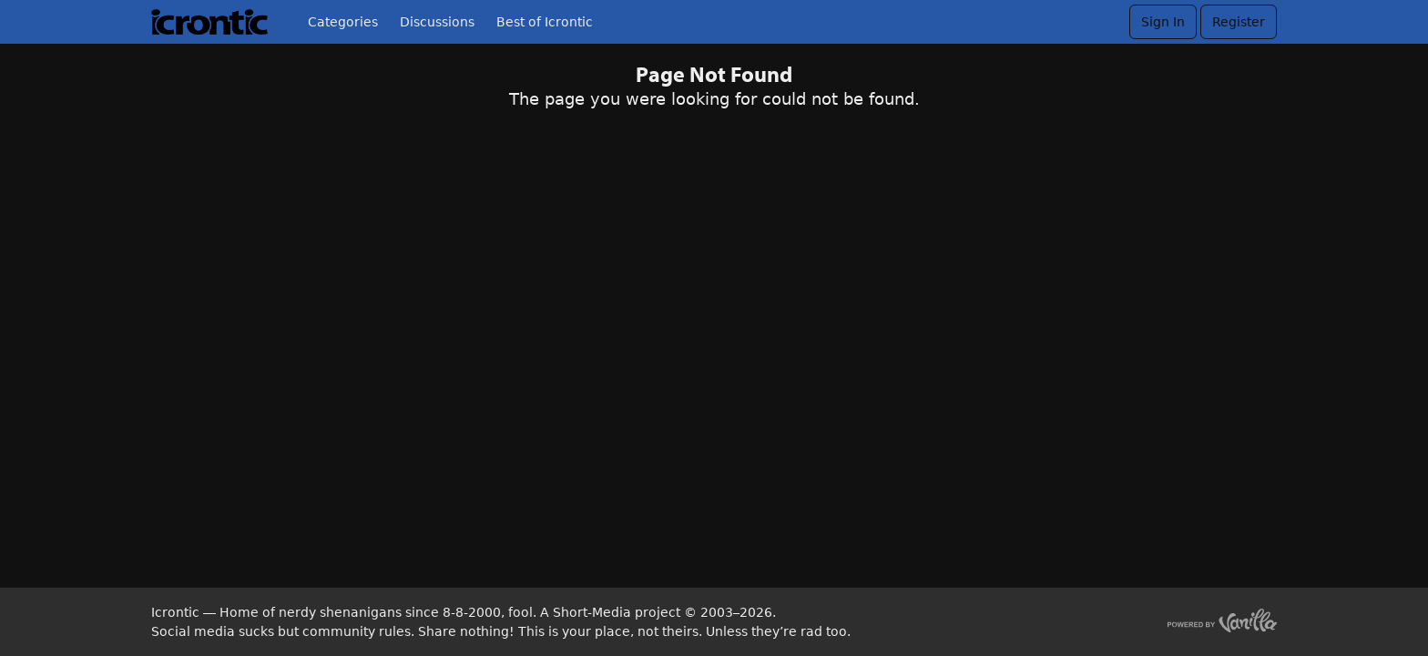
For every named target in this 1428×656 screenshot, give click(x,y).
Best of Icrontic (544, 22)
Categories (343, 22)
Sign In (1163, 22)
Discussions (437, 22)
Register (1238, 22)
